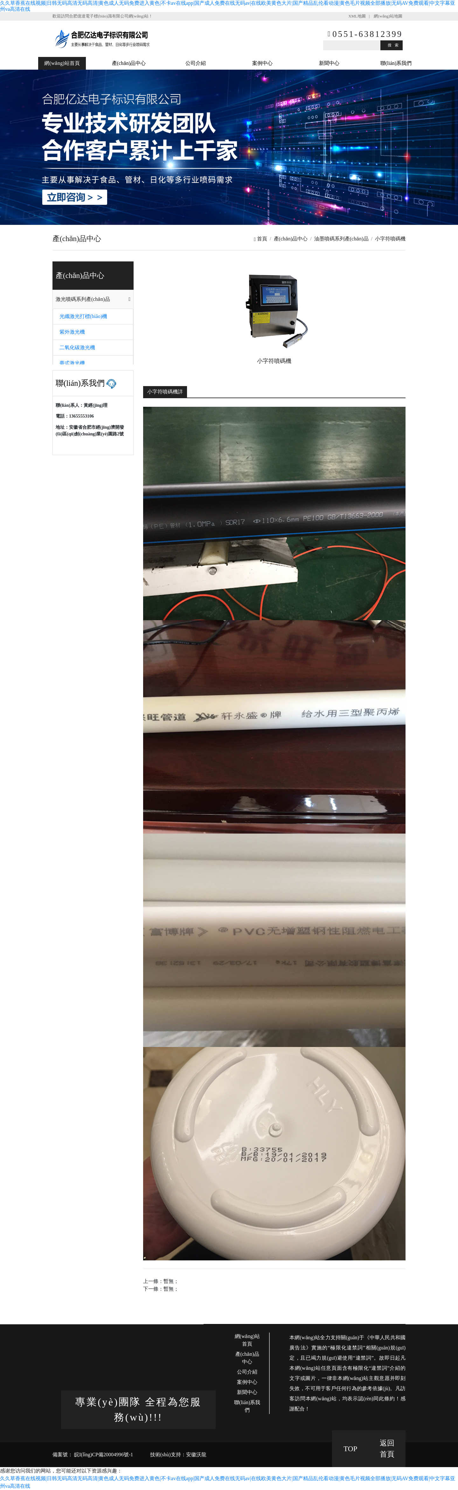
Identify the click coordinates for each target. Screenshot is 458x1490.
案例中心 (262, 63)
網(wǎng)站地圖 (388, 16)
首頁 (260, 238)
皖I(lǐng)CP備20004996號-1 (103, 1454)
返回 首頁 (387, 1448)
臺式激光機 (72, 363)
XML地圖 (356, 16)
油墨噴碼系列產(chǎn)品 (341, 238)
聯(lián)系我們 (396, 63)
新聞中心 (329, 63)
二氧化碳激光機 (77, 347)
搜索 (395, 45)
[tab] (93, 299)
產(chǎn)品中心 (129, 63)
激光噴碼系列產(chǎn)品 (83, 299)
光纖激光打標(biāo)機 (83, 316)
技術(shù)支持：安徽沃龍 (178, 1454)
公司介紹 (195, 63)
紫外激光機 (72, 332)
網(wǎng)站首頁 (62, 63)
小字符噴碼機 (390, 238)
